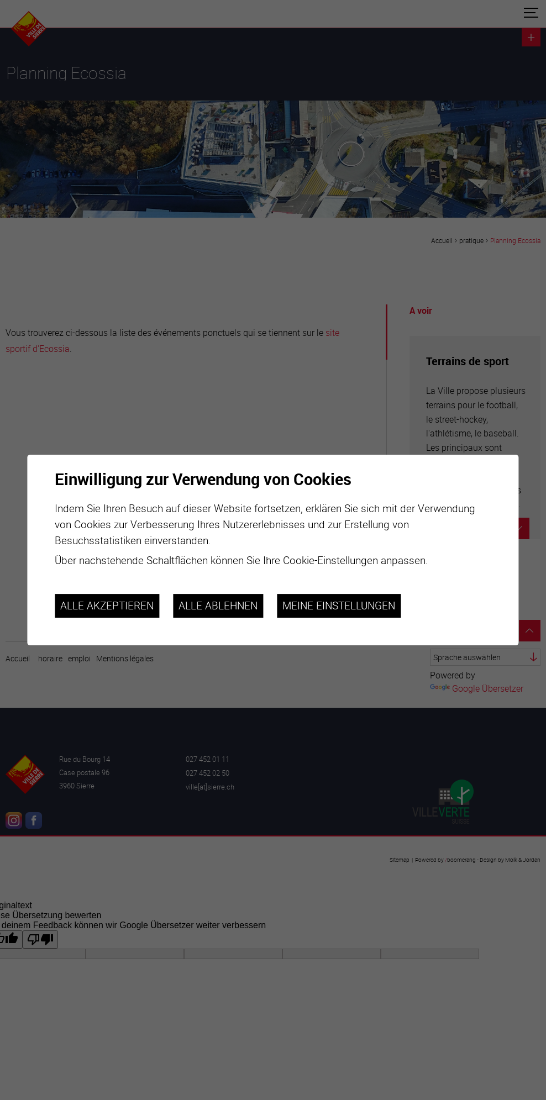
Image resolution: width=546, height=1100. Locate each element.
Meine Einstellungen (338, 606)
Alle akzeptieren (107, 606)
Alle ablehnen (218, 606)
